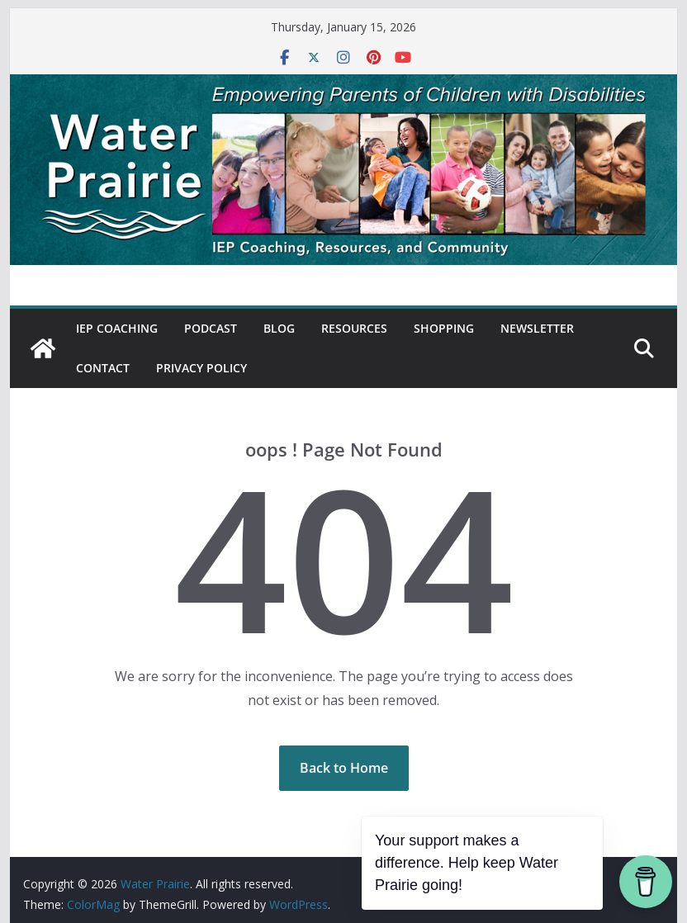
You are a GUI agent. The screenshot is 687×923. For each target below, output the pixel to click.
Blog (279, 328)
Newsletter (537, 328)
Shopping (444, 328)
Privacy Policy (201, 368)
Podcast (210, 328)
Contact (103, 368)
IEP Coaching (117, 328)
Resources (354, 328)
